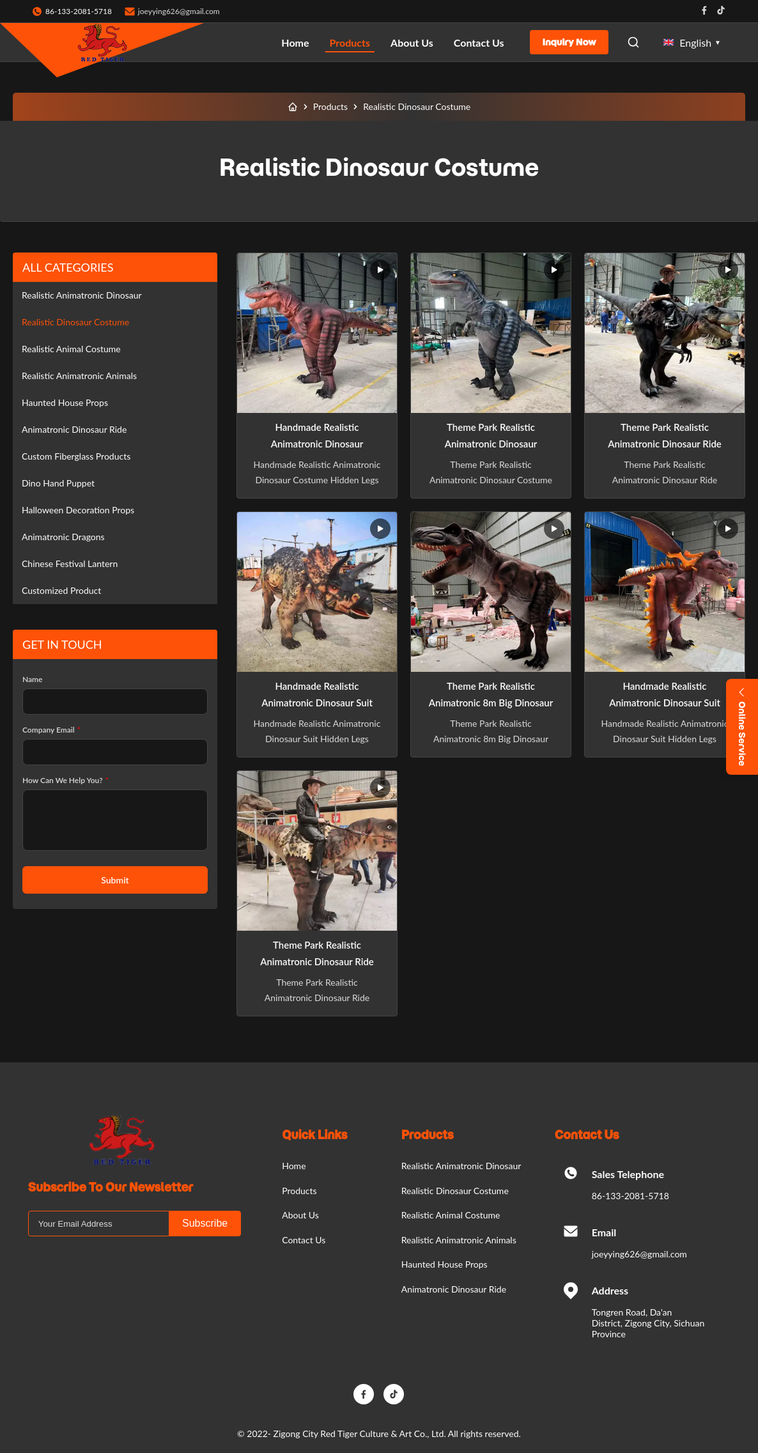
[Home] (293, 107)
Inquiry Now (569, 42)
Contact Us (479, 42)
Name (32, 679)
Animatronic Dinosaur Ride (74, 429)
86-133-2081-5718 (630, 1195)
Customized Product (61, 590)
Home (295, 42)
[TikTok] (393, 1394)
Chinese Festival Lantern (70, 563)
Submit (114, 879)
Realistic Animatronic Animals (79, 375)
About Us (412, 42)
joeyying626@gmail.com (179, 11)
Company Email (51, 729)
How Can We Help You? (65, 780)
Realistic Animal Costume (71, 348)
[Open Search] (633, 42)
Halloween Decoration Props (78, 509)
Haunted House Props (65, 402)
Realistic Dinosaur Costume (75, 321)
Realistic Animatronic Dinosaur (82, 295)
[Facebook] (363, 1394)
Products (350, 42)
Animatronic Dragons (63, 536)
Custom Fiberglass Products (76, 456)
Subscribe (205, 1223)
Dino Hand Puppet (58, 483)
